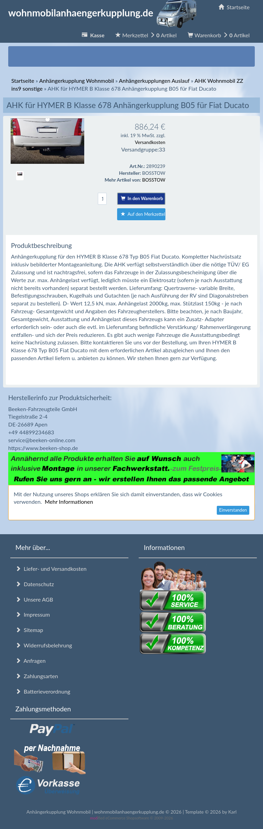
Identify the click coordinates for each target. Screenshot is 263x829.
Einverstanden (233, 510)
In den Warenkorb (142, 198)
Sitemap (29, 630)
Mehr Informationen (69, 501)
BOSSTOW (153, 180)
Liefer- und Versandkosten (51, 568)
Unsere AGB (34, 599)
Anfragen (30, 660)
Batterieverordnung (42, 691)
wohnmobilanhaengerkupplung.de (104, 12)
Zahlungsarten (36, 676)
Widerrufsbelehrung (43, 645)
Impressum (32, 614)
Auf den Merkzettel (143, 214)
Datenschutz (34, 584)
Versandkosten (150, 142)
